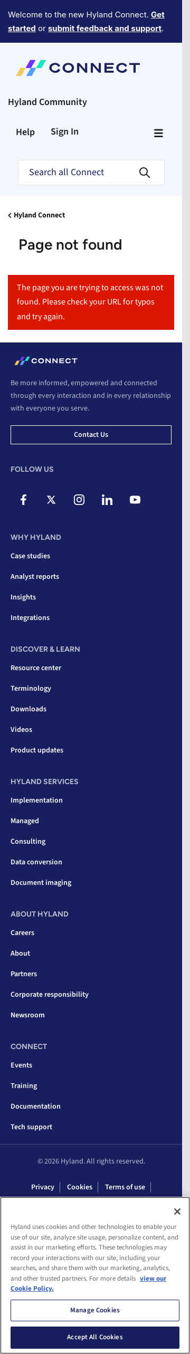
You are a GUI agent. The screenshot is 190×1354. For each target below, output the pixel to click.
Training (24, 1086)
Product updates (37, 750)
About (20, 953)
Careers (22, 933)
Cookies (79, 1187)
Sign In (65, 131)
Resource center (36, 668)
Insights (23, 597)
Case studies (30, 556)
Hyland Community (47, 102)
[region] (95, 1275)
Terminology (31, 688)
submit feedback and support (105, 28)
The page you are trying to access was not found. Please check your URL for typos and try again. (90, 302)
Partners (24, 974)
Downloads (28, 709)
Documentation (36, 1106)
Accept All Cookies (94, 1337)
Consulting (28, 841)
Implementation (37, 800)
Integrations (30, 618)
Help (25, 132)
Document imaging (41, 883)
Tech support (31, 1127)
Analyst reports (35, 576)
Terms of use (125, 1187)
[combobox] (91, 172)
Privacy (42, 1187)
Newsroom (28, 1015)
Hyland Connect (39, 215)
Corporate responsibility (50, 994)
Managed (25, 821)
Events (21, 1065)
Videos (21, 729)
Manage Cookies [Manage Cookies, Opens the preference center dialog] (95, 1310)
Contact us (91, 435)
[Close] (177, 1211)
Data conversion (36, 862)
